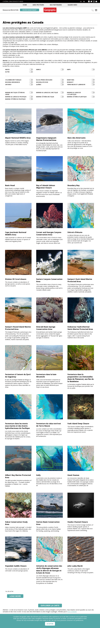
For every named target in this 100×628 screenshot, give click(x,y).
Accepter (50, 624)
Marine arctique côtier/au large (19, 93)
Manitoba (81, 80)
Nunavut (81, 82)
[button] (96, 10)
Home (25, 5)
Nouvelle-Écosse (50, 82)
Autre (19, 72)
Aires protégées (38, 5)
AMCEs (19, 69)
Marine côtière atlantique (81, 97)
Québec (50, 84)
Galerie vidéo (72, 5)
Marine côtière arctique (50, 97)
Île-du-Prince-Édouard (50, 80)
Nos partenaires (56, 5)
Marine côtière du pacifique (19, 99)
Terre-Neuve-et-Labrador (81, 84)
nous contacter (72, 612)
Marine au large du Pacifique (19, 97)
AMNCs (50, 69)
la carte (50, 605)
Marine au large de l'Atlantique (81, 93)
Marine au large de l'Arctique (50, 92)
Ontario (19, 84)
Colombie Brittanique (19, 80)
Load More (15, 596)
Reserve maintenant (29, 10)
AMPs (81, 69)
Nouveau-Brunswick (19, 82)
